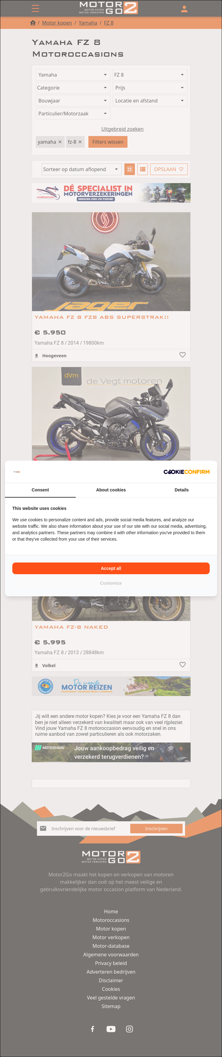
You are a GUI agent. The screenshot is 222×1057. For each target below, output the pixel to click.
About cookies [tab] (111, 489)
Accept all (111, 568)
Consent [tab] (40, 489)
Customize (111, 583)
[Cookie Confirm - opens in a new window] (186, 471)
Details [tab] (182, 489)
